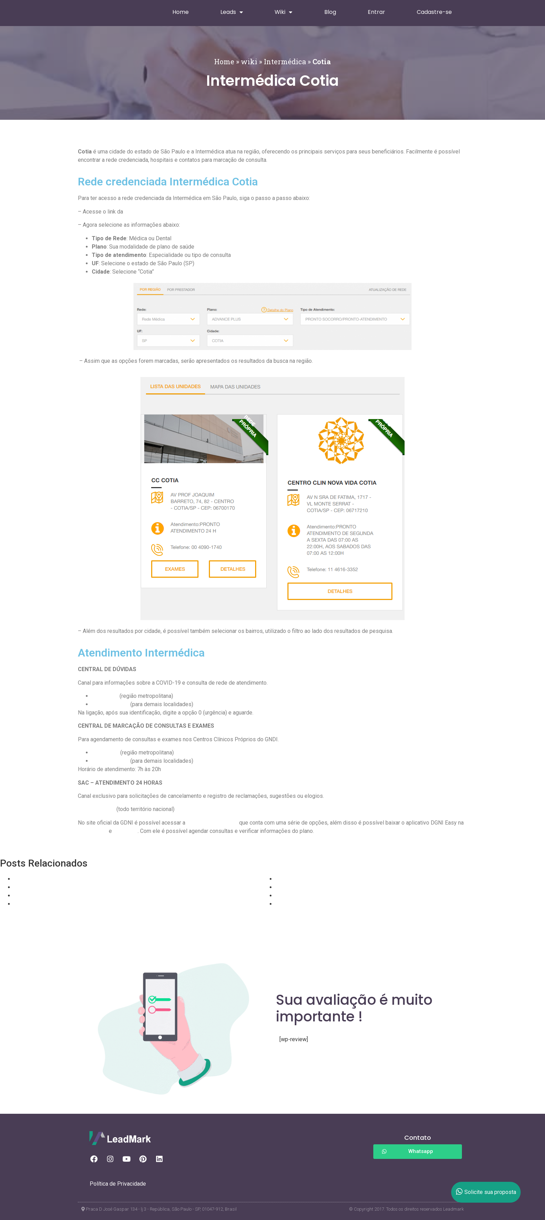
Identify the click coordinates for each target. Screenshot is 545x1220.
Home (180, 12)
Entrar (376, 12)
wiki (249, 61)
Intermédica (285, 61)
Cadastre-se (434, 12)
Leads (231, 12)
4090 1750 (105, 696)
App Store (125, 831)
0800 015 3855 (96, 809)
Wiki (283, 12)
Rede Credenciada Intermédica (161, 211)
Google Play (92, 831)
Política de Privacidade (118, 1183)
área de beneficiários (212, 822)
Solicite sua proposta (486, 1192)
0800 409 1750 (110, 704)
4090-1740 (105, 752)
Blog (330, 12)
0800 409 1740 (110, 761)
